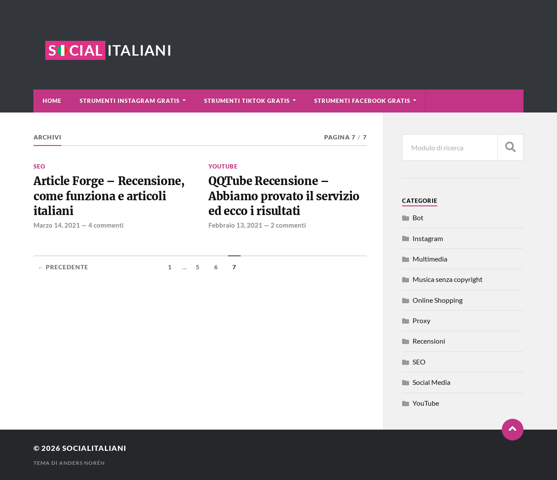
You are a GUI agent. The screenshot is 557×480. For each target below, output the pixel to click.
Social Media (431, 382)
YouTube (223, 166)
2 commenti (288, 225)
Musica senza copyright (448, 279)
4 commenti (106, 225)
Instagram (428, 238)
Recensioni (429, 341)
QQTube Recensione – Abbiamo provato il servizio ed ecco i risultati (283, 196)
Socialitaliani (94, 448)
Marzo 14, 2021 (57, 225)
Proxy (421, 320)
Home (52, 100)
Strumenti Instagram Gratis (130, 100)
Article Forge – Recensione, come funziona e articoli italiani (109, 196)
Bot (418, 217)
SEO (39, 166)
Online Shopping (438, 300)
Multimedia (430, 259)
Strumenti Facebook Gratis (362, 100)
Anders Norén (82, 463)
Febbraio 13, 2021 (235, 225)
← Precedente (63, 267)
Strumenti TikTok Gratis (247, 100)
